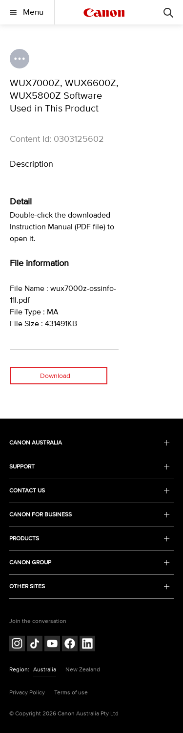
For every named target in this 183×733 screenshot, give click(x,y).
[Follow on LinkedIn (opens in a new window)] (87, 645)
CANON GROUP (89, 562)
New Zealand (82, 669)
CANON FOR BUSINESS (89, 514)
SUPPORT (89, 466)
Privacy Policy (27, 692)
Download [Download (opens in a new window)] (55, 376)
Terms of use (71, 692)
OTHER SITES (89, 586)
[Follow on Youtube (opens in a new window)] (52, 645)
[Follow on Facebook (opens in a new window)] (70, 645)
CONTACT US (89, 490)
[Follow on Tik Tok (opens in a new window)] (34, 645)
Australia (44, 669)
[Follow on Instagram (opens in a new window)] (17, 645)
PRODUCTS (89, 538)
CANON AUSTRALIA (89, 442)
